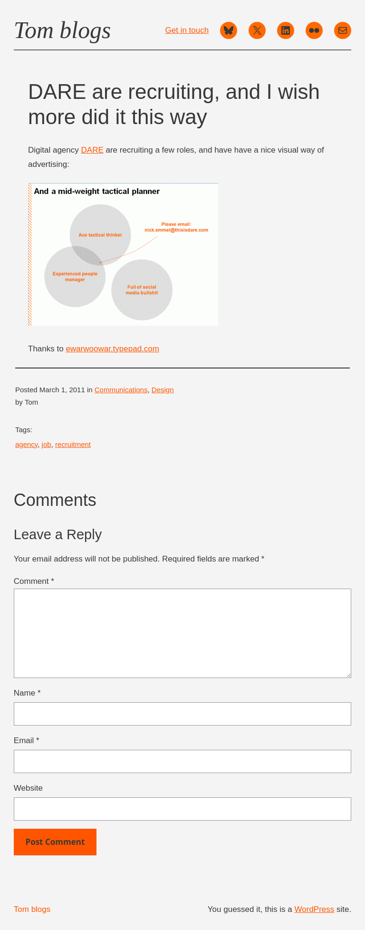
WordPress (315, 909)
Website (28, 788)
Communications (121, 390)
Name (27, 693)
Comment (34, 581)
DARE (92, 150)
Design (163, 390)
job (46, 444)
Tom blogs (62, 30)
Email (26, 740)
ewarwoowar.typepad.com (112, 348)
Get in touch (187, 30)
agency (26, 444)
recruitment (73, 444)
